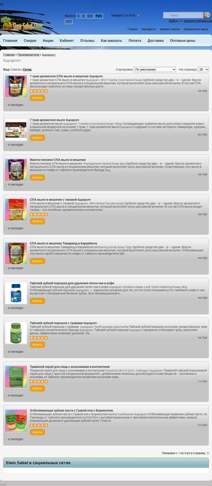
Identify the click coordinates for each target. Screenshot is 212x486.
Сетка (27, 69)
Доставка (156, 40)
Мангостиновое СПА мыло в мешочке (58, 159)
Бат (90, 16)
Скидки (30, 40)
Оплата (135, 40)
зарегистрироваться (198, 21)
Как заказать (111, 40)
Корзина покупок (170, 29)
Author (3, 485)
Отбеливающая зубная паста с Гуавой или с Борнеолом (71, 410)
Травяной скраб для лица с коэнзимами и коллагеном (70, 366)
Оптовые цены (182, 40)
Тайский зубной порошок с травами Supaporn (63, 323)
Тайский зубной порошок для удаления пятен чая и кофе (72, 283)
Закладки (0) (148, 29)
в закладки (15, 105)
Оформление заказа (196, 29)
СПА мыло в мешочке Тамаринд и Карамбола (63, 243)
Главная (133, 29)
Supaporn (48, 54)
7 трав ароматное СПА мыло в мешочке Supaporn (66, 76)
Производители (28, 54)
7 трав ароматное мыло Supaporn (54, 120)
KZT (69, 21)
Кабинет (67, 40)
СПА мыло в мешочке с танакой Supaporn (60, 199)
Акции (48, 40)
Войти (173, 21)
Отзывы (87, 40)
